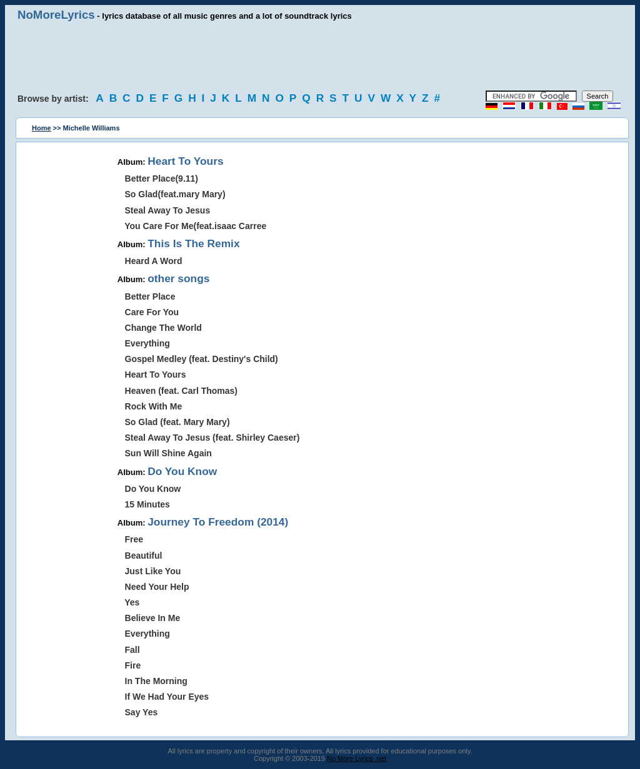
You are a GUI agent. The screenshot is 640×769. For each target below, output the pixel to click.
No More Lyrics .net (356, 758)
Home (41, 128)
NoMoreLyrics (56, 14)
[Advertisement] (320, 56)
